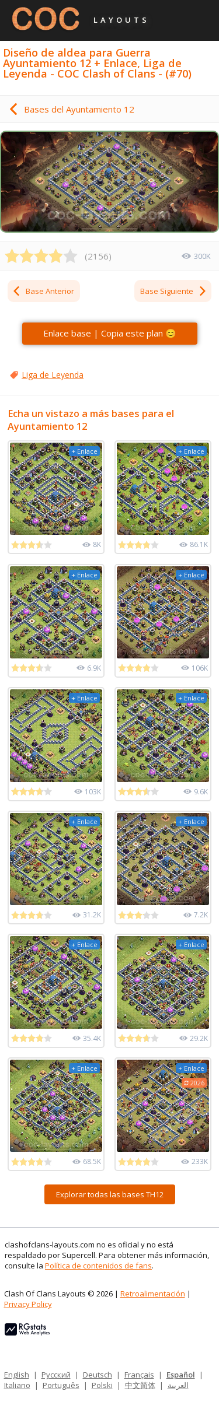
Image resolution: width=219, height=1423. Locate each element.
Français (139, 1374)
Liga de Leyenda (53, 374)
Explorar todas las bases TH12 (110, 1194)
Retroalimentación (152, 1293)
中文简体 (140, 1385)
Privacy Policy (28, 1304)
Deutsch (97, 1374)
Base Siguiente (173, 291)
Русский (56, 1374)
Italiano (17, 1385)
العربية (178, 1385)
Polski (102, 1385)
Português (61, 1385)
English (16, 1374)
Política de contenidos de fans (98, 1265)
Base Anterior (43, 291)
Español (180, 1374)
